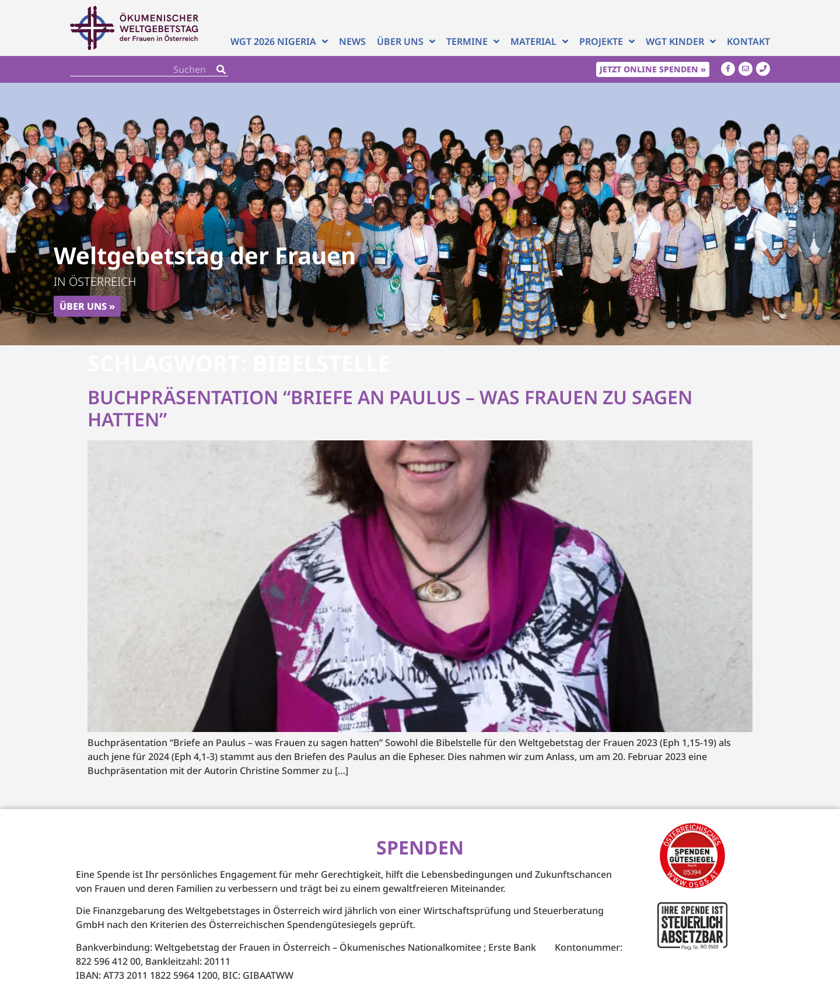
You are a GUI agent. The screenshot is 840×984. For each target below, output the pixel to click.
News (352, 41)
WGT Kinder (681, 41)
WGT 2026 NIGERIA (279, 41)
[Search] (221, 69)
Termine (472, 41)
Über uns (406, 41)
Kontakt (748, 41)
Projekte (607, 41)
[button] (404, 333)
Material (539, 41)
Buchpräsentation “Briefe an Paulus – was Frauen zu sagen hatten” (390, 408)
